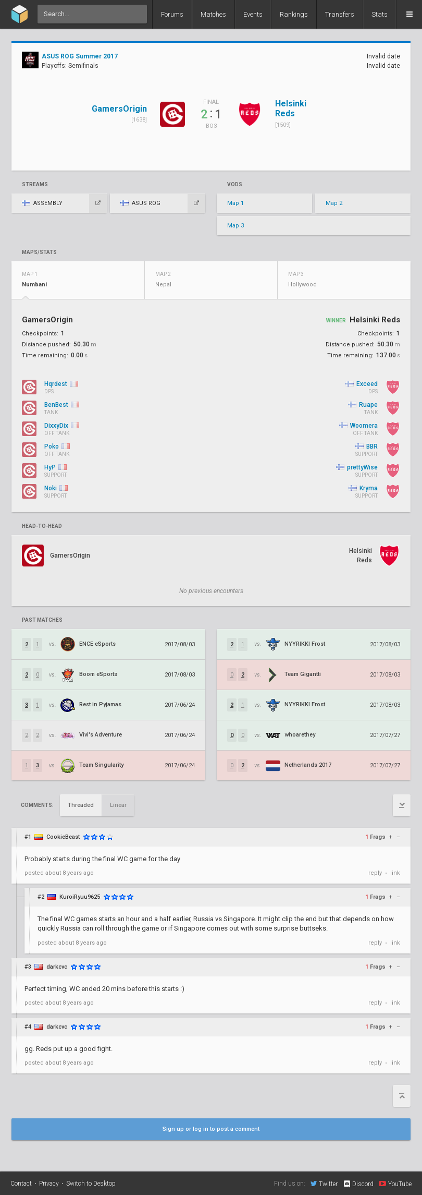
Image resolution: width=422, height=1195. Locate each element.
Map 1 (235, 203)
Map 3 (235, 225)
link (395, 873)
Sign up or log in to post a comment (211, 1129)
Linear (118, 805)
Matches (213, 14)
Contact (21, 1183)
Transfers (339, 14)
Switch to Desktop (91, 1183)
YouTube (395, 1183)
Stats (379, 14)
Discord (358, 1184)
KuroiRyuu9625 (79, 897)
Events (253, 14)
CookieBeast (63, 837)
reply (375, 873)
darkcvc (56, 966)
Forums (172, 14)
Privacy (49, 1183)
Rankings (294, 14)
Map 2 (334, 203)
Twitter (324, 1183)
